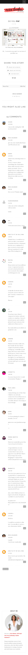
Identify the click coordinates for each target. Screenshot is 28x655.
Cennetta (11, 372)
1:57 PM (10, 553)
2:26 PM (10, 284)
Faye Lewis (11, 388)
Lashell (11, 513)
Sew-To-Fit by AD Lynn (16, 234)
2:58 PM (10, 311)
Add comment (5, 569)
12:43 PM (10, 140)
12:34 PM (10, 515)
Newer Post (5, 86)
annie (10, 153)
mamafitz (11, 468)
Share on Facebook (14, 67)
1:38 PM (10, 237)
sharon (10, 281)
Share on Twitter (15, 70)
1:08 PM (10, 189)
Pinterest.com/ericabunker (15, 47)
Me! (9, 220)
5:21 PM (10, 439)
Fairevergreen (13, 201)
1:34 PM (10, 223)
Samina (10, 338)
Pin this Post (15, 73)
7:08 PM (10, 390)
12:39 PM (10, 537)
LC (9, 309)
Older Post (22, 86)
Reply (25, 130)
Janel (10, 411)
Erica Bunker (17, 94)
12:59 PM (10, 156)
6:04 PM (10, 470)
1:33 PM (10, 203)
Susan (10, 122)
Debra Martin (13, 437)
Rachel (10, 260)
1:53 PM (10, 262)
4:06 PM (10, 374)
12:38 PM (10, 124)
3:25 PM (10, 341)
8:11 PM (9, 413)
